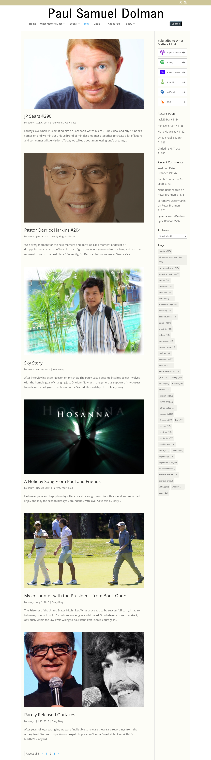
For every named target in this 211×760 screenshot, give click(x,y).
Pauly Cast (70, 122)
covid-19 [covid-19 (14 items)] (165, 322)
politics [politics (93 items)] (177, 450)
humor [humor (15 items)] (164, 389)
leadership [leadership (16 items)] (166, 414)
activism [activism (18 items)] (165, 251)
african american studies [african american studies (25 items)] (170, 259)
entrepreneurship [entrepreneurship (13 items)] (169, 371)
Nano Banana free (169, 190)
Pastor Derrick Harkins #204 (52, 230)
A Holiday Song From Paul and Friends (62, 481)
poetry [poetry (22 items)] (164, 450)
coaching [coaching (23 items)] (165, 310)
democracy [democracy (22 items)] (166, 341)
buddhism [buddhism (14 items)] (165, 286)
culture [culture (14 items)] (164, 335)
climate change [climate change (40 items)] (168, 304)
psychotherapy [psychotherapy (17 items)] (168, 462)
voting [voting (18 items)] (164, 486)
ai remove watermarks (172, 201)
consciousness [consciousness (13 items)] (168, 316)
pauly (31, 122)
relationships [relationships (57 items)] (167, 468)
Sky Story (33, 363)
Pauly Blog (57, 122)
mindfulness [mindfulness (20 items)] (166, 444)
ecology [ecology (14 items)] (164, 353)
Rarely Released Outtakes (49, 715)
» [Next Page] (58, 753)
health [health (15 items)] (164, 383)
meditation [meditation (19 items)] (166, 438)
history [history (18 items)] (177, 383)
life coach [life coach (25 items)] (165, 420)
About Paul (114, 24)
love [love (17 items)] (179, 420)
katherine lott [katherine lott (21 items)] (167, 407)
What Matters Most (51, 24)
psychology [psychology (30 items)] (166, 456)
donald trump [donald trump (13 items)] (167, 347)
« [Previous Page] (42, 753)
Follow (128, 24)
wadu (161, 168)
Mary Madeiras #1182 (171, 131)
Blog (86, 24)
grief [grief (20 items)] (163, 377)
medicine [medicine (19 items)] (165, 432)
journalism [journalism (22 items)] (166, 401)
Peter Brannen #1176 (171, 194)
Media (96, 24)
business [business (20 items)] (165, 292)
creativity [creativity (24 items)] (165, 329)
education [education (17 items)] (165, 365)
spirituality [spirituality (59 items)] (166, 480)
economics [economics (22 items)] (166, 359)
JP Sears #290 (37, 116)
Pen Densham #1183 (170, 125)
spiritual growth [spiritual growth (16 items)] (168, 474)
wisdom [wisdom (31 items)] (177, 486)
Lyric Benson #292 (169, 221)
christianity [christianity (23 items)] (166, 298)
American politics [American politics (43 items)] (169, 274)
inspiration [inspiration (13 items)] (166, 395)
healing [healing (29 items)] (176, 377)
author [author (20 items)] (164, 280)
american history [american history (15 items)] (169, 268)
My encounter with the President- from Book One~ (75, 596)
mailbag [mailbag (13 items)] (165, 426)
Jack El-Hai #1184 (168, 119)
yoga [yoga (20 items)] (163, 492)
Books (73, 24)
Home (32, 24)
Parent (56, 487)
